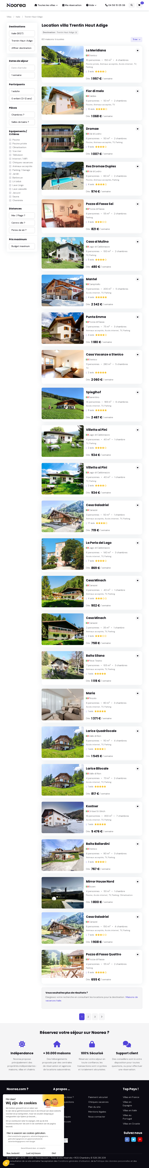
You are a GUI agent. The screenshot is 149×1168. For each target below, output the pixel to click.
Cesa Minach (96, 580)
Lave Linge (18, 185)
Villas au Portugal (127, 1117)
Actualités (58, 1111)
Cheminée (18, 200)
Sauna (16, 196)
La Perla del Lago (99, 543)
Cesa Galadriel (97, 505)
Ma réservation (71, 5)
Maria (90, 693)
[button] (6, 1163)
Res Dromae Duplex (101, 166)
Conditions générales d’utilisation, (74, 1161)
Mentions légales (97, 1111)
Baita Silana (95, 655)
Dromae (92, 129)
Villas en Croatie (131, 1123)
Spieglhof (93, 392)
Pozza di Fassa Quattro (103, 954)
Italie (18, 17)
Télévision (18, 154)
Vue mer (17, 151)
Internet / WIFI (20, 158)
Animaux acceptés (22, 166)
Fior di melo (95, 91)
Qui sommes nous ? (63, 1097)
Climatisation (19, 147)
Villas (9, 17)
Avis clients (59, 1106)
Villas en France (131, 1097)
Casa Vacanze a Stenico (105, 354)
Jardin (16, 173)
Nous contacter (96, 1116)
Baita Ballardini (98, 844)
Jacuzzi (16, 192)
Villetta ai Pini (96, 430)
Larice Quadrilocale (101, 731)
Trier (135, 39)
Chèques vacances (23, 162)
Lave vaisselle (20, 188)
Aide (90, 5)
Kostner (92, 806)
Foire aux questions (63, 1101)
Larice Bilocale (97, 768)
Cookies (10, 1164)
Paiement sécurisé (98, 1097)
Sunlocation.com (62, 1121)
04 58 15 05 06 (115, 5)
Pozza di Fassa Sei (100, 204)
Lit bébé (17, 181)
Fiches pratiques (62, 1116)
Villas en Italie (130, 1110)
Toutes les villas (44, 5)
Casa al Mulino (97, 241)
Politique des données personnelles (113, 1161)
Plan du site (94, 1106)
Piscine (16, 139)
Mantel (91, 279)
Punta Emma (96, 317)
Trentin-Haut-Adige (34, 17)
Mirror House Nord (100, 881)
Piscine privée (20, 143)
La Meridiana (96, 50)
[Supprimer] (76, 32)
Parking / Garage (21, 170)
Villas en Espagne (127, 1103)
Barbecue (18, 177)
